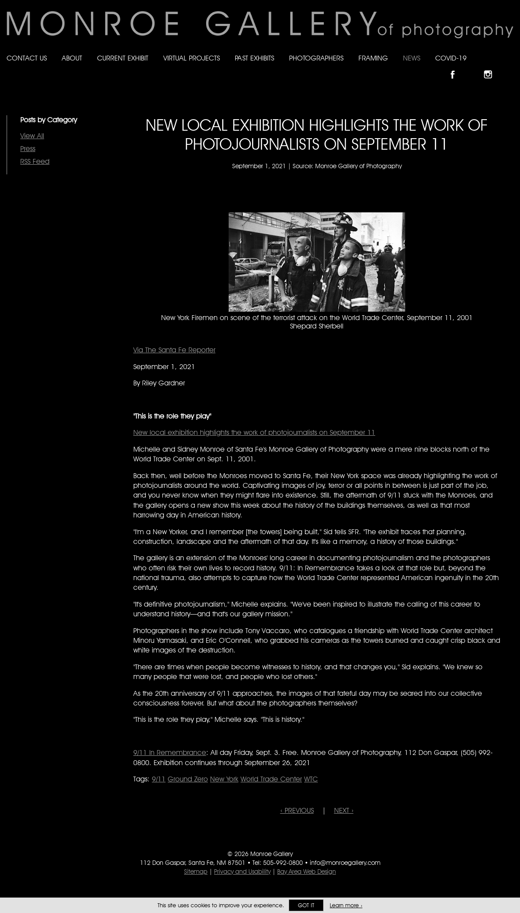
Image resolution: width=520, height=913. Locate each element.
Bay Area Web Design (306, 871)
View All (32, 136)
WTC (311, 779)
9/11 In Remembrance (169, 752)
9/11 (159, 779)
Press (27, 148)
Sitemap (195, 871)
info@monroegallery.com (345, 862)
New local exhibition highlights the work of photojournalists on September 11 (254, 432)
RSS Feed (34, 161)
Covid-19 (451, 58)
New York (224, 779)
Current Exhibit (122, 58)
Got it (306, 905)
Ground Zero (188, 779)
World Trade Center (271, 779)
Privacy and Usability (242, 871)
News (411, 58)
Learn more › (346, 905)
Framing (373, 58)
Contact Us (27, 58)
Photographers (316, 58)
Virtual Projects (191, 58)
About (72, 58)
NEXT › (344, 810)
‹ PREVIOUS (297, 810)
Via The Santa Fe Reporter (174, 350)
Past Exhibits (254, 58)
